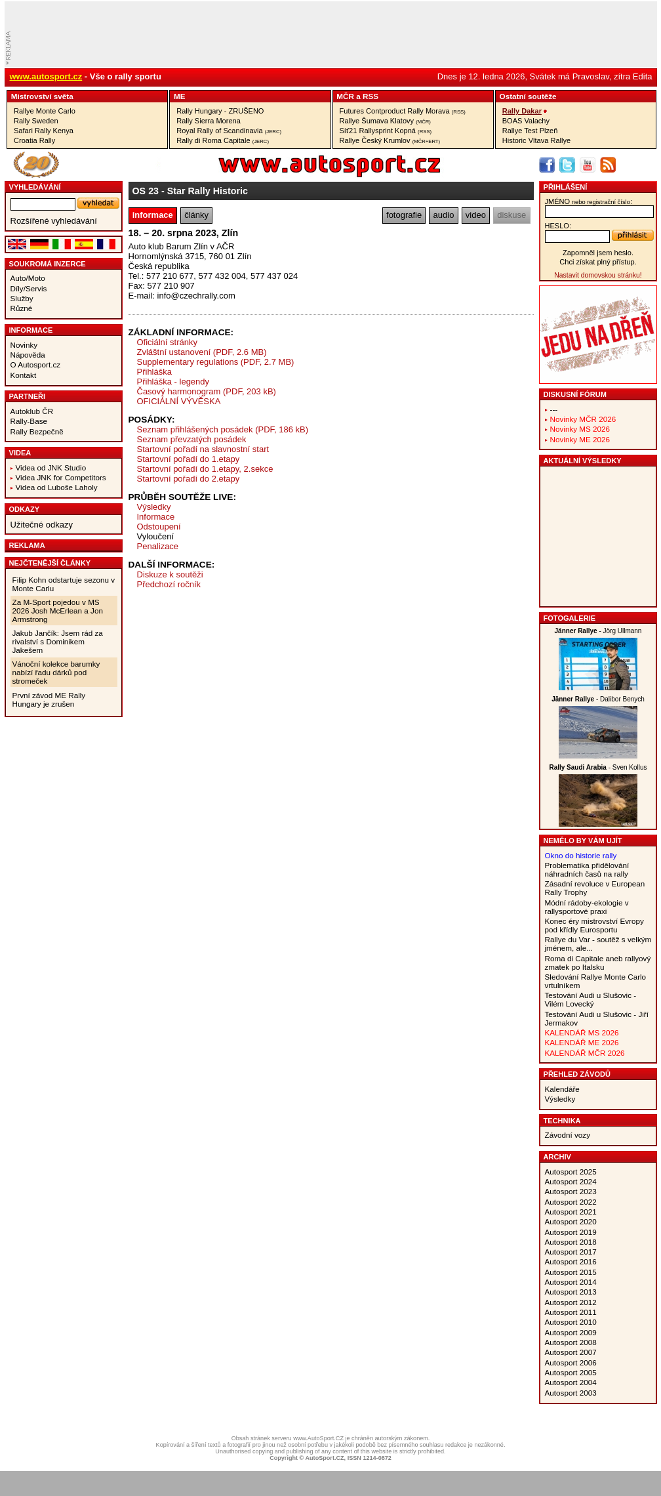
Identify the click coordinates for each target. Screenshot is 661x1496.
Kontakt (23, 375)
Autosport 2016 (571, 1261)
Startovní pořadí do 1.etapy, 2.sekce (205, 469)
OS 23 (145, 191)
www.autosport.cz (46, 76)
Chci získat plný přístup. (597, 262)
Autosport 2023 (571, 1191)
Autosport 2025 (571, 1171)
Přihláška (154, 372)
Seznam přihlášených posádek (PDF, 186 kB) (223, 429)
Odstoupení (159, 526)
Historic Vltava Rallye (536, 140)
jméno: (588, 201)
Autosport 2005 (571, 1372)
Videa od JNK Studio (51, 467)
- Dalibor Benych (598, 699)
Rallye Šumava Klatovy (385, 121)
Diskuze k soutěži (170, 574)
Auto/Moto (27, 278)
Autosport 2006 (571, 1362)
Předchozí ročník (169, 584)
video (476, 215)
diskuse (511, 215)
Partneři (27, 396)
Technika (562, 1121)
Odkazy (24, 509)
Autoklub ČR (32, 411)
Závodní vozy (568, 1135)
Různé (21, 308)
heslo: (558, 226)
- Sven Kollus (598, 767)
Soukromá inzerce (47, 264)
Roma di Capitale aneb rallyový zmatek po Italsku (598, 962)
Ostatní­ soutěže (528, 96)
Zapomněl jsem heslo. (598, 253)
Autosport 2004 (571, 1382)
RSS (370, 96)
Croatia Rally (34, 140)
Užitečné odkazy (41, 525)
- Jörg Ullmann (598, 630)
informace (152, 215)
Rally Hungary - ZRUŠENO (220, 111)
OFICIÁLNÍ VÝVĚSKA (179, 401)
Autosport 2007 (571, 1352)
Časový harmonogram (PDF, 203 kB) (206, 391)
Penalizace (158, 546)
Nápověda (27, 354)
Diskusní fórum (575, 394)
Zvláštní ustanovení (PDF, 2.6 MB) (202, 352)
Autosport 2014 (571, 1282)
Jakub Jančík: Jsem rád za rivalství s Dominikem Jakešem (57, 641)
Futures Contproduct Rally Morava (403, 111)
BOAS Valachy (526, 121)
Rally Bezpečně (37, 431)
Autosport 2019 (571, 1232)
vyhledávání (35, 187)
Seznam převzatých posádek (192, 439)
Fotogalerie (570, 618)
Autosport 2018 (571, 1241)
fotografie (404, 215)
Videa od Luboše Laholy (57, 487)
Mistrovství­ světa (42, 96)
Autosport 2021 (571, 1211)
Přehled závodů (577, 1074)
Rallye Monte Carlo (44, 111)
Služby (21, 298)
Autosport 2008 (571, 1342)
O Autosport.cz (35, 364)
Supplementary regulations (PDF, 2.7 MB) (215, 362)
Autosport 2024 (571, 1181)
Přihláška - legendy (173, 381)
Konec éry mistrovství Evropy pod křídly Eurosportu (594, 925)
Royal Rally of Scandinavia (228, 131)
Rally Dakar (522, 111)
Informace (31, 330)
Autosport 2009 (571, 1332)
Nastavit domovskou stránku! (597, 275)
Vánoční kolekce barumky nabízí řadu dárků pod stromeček (56, 672)
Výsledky (154, 507)
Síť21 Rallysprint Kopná (386, 131)
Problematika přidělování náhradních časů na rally (587, 869)
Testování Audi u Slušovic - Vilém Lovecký (591, 999)
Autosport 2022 (571, 1201)
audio (443, 215)
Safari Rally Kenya (43, 131)
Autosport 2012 (571, 1302)
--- (554, 409)
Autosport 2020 (571, 1221)
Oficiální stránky (167, 342)
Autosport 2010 (571, 1322)
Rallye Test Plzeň (530, 131)
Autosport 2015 (571, 1272)
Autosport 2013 (571, 1291)
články (196, 215)
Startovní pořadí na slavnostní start (203, 449)
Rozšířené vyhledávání (53, 221)
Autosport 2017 (571, 1251)
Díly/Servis (28, 288)
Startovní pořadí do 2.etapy (188, 479)
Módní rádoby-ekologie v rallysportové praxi (587, 906)
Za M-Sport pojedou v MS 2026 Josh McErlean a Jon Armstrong (57, 610)
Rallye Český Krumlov (390, 140)
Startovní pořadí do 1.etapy (188, 459)
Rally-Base (29, 421)
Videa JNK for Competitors (61, 477)
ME (180, 96)
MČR (345, 96)
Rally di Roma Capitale (222, 140)
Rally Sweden (36, 121)
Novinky (24, 345)
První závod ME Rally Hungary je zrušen (49, 699)
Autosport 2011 (571, 1312)
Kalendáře (562, 1089)
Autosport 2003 (571, 1392)
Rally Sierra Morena (208, 121)
